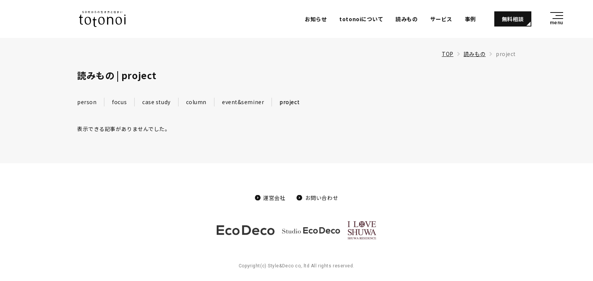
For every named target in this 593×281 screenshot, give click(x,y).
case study (156, 102)
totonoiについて (361, 19)
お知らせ (316, 19)
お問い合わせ (321, 197)
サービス (441, 19)
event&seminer (243, 102)
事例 (470, 19)
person (86, 102)
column (196, 102)
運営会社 (274, 197)
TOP (447, 54)
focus (119, 102)
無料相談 (513, 19)
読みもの (407, 19)
